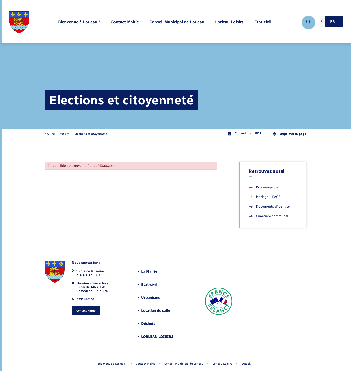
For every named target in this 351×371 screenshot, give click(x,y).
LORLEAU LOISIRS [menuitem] (155, 336)
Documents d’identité (269, 206)
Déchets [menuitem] (146, 323)
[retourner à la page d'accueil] (19, 22)
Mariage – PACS (264, 197)
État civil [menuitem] (247, 363)
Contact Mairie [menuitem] (145, 363)
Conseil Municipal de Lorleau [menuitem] (183, 363)
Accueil (50, 134)
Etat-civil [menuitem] (147, 284)
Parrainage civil (264, 187)
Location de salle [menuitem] (154, 310)
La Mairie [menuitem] (147, 271)
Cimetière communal (268, 216)
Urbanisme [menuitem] (149, 297)
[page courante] (90, 134)
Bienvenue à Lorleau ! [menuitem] (112, 363)
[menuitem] (79, 22)
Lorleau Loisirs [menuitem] (222, 363)
